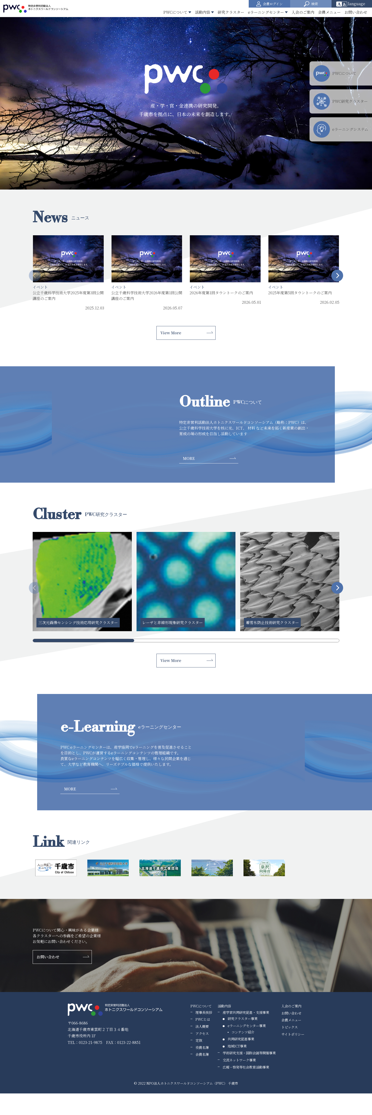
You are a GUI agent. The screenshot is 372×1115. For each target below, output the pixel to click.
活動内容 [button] (202, 12)
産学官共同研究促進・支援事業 (246, 1012)
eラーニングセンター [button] (266, 12)
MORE (189, 458)
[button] (311, 4)
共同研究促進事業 (241, 1038)
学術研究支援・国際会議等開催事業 (249, 1052)
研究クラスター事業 (242, 1018)
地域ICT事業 (237, 1045)
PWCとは (202, 1019)
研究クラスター (231, 12)
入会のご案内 (303, 12)
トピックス (289, 1026)
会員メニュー (329, 12)
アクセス (202, 1033)
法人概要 (202, 1026)
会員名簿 (202, 1054)
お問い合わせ (356, 12)
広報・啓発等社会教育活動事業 (246, 1067)
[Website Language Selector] (352, 4)
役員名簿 (202, 1047)
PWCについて (201, 1005)
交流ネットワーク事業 (239, 1059)
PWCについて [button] (175, 12)
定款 (198, 1040)
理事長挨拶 (203, 1012)
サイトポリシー (292, 1034)
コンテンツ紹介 (242, 1031)
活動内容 (224, 1005)
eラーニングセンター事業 (247, 1025)
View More (170, 332)
